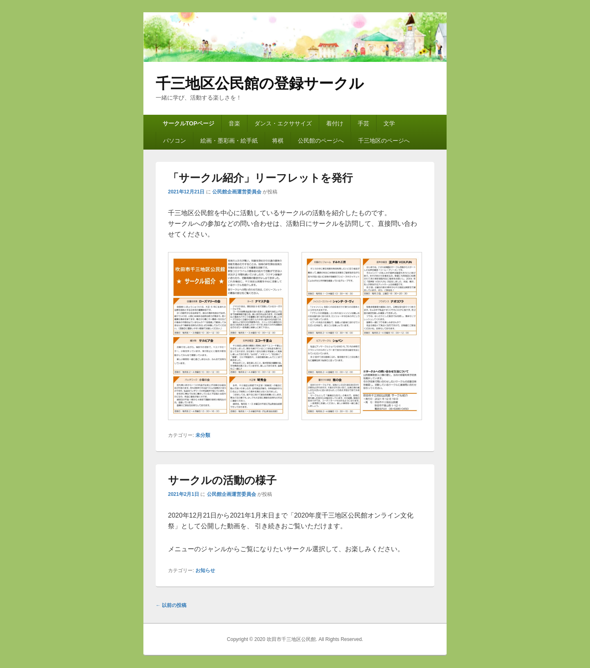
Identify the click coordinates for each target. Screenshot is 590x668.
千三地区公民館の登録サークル (260, 83)
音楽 (234, 123)
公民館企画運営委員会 (236, 192)
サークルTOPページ (189, 123)
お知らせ (205, 570)
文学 (389, 123)
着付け (334, 123)
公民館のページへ (321, 140)
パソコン (174, 140)
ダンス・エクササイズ (283, 123)
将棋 (278, 140)
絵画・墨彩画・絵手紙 (229, 140)
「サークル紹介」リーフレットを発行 (260, 178)
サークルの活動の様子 (222, 480)
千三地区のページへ (384, 140)
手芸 (363, 123)
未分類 (202, 435)
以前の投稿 (171, 605)
